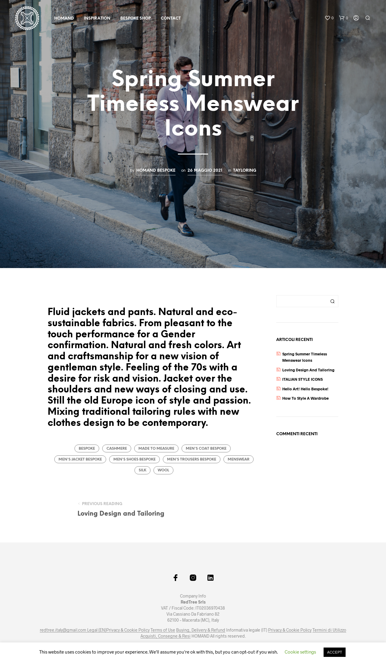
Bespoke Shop (135, 18)
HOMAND (64, 18)
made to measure (156, 449)
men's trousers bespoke (191, 459)
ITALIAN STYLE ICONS (302, 379)
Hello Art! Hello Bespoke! (305, 388)
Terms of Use (162, 630)
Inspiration (97, 18)
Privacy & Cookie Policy (128, 630)
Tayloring (244, 170)
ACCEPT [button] (334, 652)
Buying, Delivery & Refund (200, 630)
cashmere (116, 449)
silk (142, 470)
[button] (329, 18)
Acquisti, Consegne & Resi (166, 636)
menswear (238, 459)
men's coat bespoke (206, 449)
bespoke (87, 449)
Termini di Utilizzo (329, 630)
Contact (171, 18)
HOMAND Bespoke (156, 170)
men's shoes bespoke (134, 459)
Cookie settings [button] (300, 651)
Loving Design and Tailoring (308, 369)
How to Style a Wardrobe (305, 398)
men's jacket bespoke (80, 459)
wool (163, 470)
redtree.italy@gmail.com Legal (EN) (73, 629)
